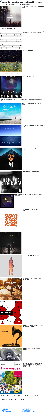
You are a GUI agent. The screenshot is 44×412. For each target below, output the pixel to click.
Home (1, 0)
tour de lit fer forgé (25, 402)
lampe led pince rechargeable (6, 411)
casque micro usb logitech (6, 406)
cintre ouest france (5, 409)
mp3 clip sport (4, 410)
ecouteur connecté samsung (27, 406)
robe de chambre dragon (6, 401)
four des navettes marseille (26, 401)
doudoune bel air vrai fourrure (6, 408)
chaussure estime (4, 407)
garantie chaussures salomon (6, 402)
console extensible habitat (26, 407)
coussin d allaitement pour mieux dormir (28, 411)
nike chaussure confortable (26, 409)
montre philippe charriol (26, 408)
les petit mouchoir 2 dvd (26, 410)
